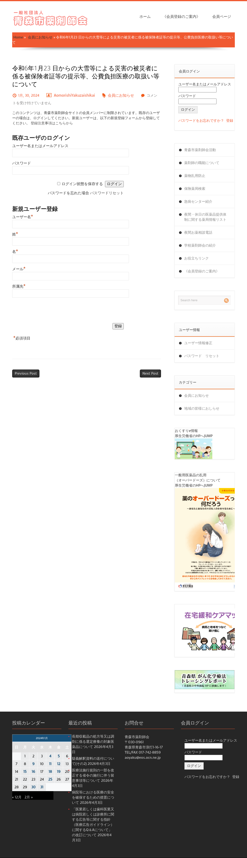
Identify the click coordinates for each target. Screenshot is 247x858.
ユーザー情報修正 (198, 343)
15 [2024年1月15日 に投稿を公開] (25, 771)
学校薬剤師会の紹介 (200, 245)
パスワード (21, 163)
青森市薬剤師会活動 (200, 150)
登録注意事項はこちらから (52, 123)
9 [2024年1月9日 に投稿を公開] (33, 764)
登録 (229, 120)
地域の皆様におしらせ (201, 408)
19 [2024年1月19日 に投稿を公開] (58, 771)
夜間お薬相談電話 (198, 232)
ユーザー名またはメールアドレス (40, 146)
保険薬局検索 (194, 188)
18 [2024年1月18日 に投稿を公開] (50, 771)
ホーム (145, 16)
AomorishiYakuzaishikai (74, 95)
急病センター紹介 (198, 201)
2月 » (29, 797)
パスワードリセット (107, 193)
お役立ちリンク (196, 258)
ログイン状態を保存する (82, 184)
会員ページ (221, 16)
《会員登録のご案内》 (181, 16)
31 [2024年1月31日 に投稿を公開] (41, 787)
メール (19, 269)
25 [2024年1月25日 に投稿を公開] (50, 779)
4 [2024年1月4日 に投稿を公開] (50, 756)
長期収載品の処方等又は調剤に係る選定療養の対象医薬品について (93, 741)
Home (18, 37)
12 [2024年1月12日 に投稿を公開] (58, 764)
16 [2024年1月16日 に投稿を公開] (33, 771)
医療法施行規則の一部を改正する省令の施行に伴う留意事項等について (93, 775)
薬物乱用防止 (194, 175)
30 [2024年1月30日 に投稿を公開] (33, 787)
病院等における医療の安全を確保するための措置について (93, 797)
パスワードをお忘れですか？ (201, 120)
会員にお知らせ (40, 37)
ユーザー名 (22, 217)
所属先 (19, 286)
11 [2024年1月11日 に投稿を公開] (50, 764)
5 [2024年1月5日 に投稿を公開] (59, 756)
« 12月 (17, 797)
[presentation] (47, 311)
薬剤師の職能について (201, 162)
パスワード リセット (201, 356)
